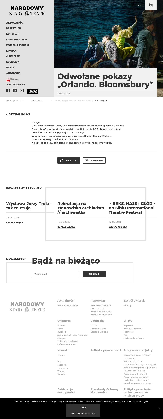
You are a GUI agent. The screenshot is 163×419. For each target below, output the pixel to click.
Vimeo (60, 371)
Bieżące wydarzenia (67, 305)
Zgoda (83, 407)
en (139, 4)
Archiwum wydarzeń (101, 314)
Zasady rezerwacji (133, 328)
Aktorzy (127, 305)
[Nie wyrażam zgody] (159, 408)
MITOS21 (28, 90)
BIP (59, 361)
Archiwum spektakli (101, 311)
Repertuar (13, 28)
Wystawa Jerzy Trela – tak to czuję (29, 205)
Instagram (15, 90)
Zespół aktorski (17, 45)
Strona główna (13, 100)
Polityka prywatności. (83, 413)
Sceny (60, 328)
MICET (94, 325)
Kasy (126, 335)
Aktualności (15, 22)
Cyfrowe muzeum (66, 344)
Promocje (128, 332)
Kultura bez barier (133, 361)
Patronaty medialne (67, 341)
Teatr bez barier (15, 84)
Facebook (8, 90)
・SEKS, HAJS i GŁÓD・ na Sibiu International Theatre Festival (132, 208)
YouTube (22, 90)
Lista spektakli (16, 39)
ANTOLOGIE (13, 73)
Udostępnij (97, 160)
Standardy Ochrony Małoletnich (105, 391)
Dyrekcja (61, 332)
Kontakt (12, 50)
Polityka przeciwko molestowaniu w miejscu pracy (137, 392)
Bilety (10, 67)
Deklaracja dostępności (66, 391)
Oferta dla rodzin (99, 332)
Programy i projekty (138, 350)
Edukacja (12, 61)
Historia (61, 325)
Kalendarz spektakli (101, 305)
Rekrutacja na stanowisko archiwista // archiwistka (80, 208)
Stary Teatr (27, 10)
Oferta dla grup (98, 328)
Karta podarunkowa (134, 338)
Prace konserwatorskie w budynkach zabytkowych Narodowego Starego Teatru (138, 380)
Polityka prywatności (106, 350)
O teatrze (13, 56)
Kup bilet (12, 33)
